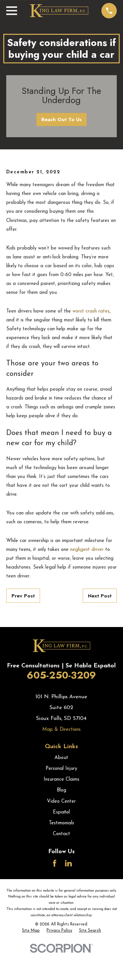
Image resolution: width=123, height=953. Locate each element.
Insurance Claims (61, 779)
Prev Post (23, 595)
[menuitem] (31, 931)
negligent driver (87, 549)
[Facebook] (54, 863)
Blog (61, 790)
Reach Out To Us (61, 119)
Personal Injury (61, 768)
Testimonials (61, 823)
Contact (61, 834)
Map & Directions (61, 729)
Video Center (61, 801)
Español (61, 812)
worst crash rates (91, 311)
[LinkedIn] (68, 863)
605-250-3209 (61, 675)
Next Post (100, 595)
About (61, 757)
